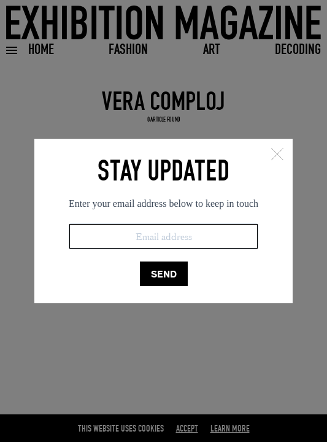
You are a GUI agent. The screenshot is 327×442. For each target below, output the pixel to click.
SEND (164, 274)
